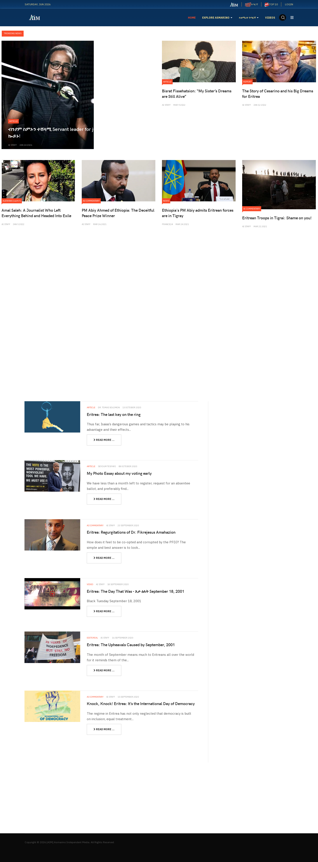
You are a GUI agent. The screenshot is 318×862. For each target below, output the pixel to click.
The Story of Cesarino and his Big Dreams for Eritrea (277, 93)
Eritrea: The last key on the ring (114, 414)
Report (247, 81)
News (166, 200)
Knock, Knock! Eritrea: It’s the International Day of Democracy (141, 703)
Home (192, 17)
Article (13, 121)
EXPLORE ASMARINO (217, 17)
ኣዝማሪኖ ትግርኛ (249, 17)
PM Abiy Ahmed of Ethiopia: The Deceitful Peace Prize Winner (118, 212)
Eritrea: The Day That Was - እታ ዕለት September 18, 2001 (135, 591)
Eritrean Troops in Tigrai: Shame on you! (277, 217)
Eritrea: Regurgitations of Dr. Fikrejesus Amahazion (131, 532)
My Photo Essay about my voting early (119, 473)
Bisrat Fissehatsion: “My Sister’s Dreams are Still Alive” (196, 93)
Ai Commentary (91, 200)
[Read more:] (104, 440)
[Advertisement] (159, 267)
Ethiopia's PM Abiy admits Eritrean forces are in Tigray (197, 212)
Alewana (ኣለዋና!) (12, 200)
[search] (282, 17)
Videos (270, 17)
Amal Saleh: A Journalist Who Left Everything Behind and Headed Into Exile (36, 212)
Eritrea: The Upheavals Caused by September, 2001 (131, 644)
